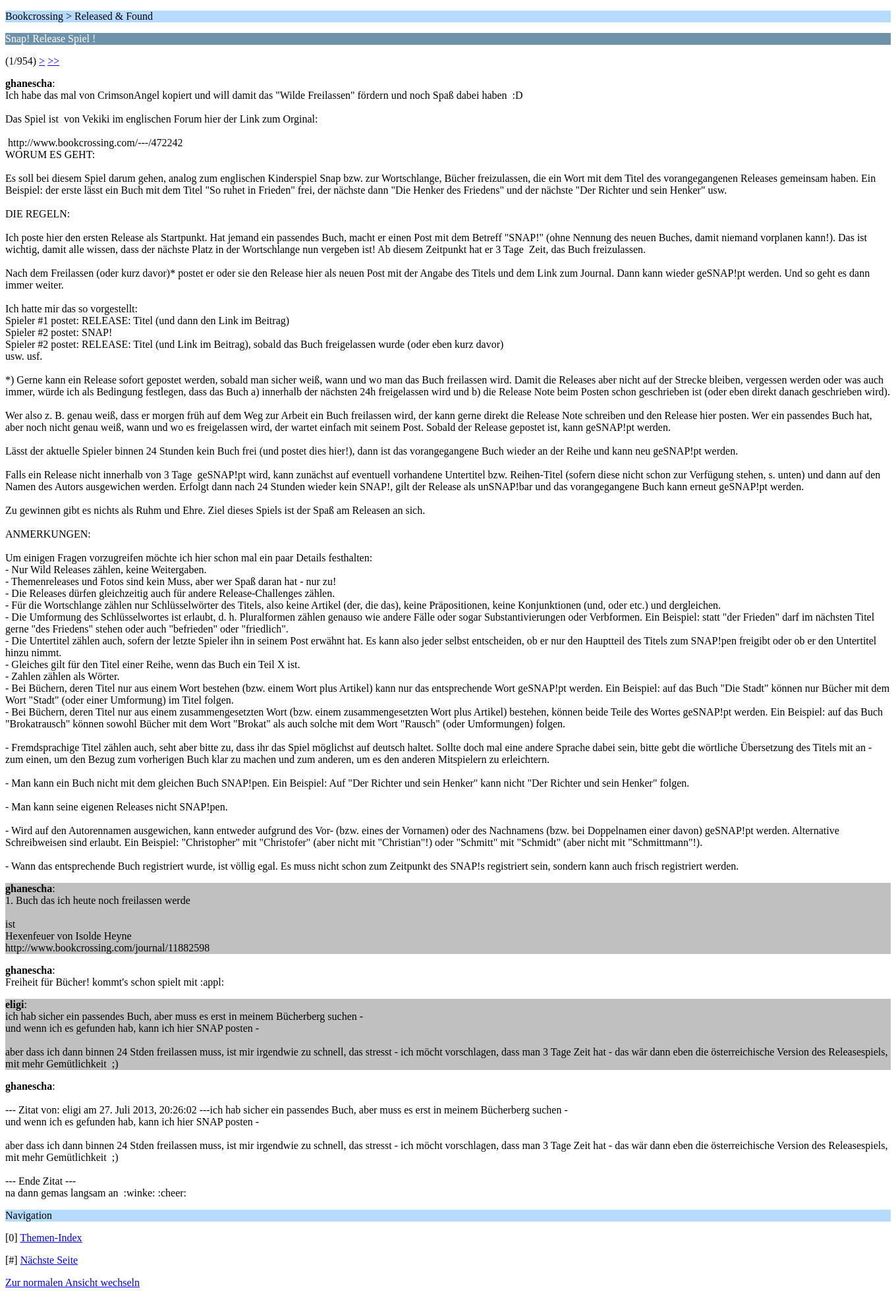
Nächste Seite (49, 1260)
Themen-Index (51, 1237)
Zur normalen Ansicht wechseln (72, 1282)
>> (53, 61)
